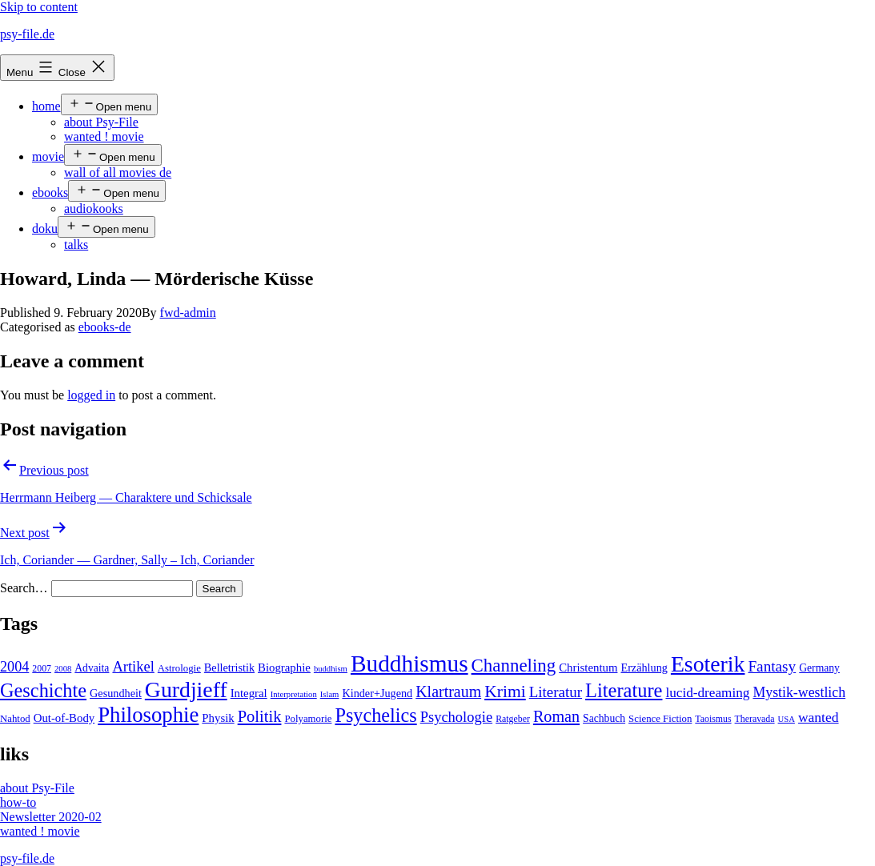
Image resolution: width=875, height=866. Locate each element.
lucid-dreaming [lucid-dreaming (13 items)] (707, 692)
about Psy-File (101, 122)
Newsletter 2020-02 (51, 817)
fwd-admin (188, 312)
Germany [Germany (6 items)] (819, 668)
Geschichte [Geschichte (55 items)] (43, 690)
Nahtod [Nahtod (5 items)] (15, 718)
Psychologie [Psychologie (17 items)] (456, 717)
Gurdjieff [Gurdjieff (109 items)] (186, 689)
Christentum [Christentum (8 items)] (588, 667)
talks (76, 244)
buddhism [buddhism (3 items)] (330, 668)
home (46, 106)
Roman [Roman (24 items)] (556, 716)
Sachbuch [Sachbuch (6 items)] (604, 718)
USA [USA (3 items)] (786, 719)
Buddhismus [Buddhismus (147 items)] (409, 663)
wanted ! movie (104, 136)
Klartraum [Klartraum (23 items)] (448, 691)
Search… (24, 588)
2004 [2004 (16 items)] (14, 667)
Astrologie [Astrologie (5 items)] (179, 668)
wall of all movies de (117, 172)
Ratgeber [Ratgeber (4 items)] (513, 718)
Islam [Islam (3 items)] (329, 694)
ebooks (50, 192)
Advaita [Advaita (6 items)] (91, 668)
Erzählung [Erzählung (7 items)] (643, 667)
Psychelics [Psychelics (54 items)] (375, 715)
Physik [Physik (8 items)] (218, 718)
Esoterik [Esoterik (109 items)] (708, 664)
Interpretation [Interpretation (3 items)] (294, 694)
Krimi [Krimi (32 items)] (505, 691)
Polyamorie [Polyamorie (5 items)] (307, 718)
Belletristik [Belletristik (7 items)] (229, 667)
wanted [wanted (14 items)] (818, 717)
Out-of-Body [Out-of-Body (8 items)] (64, 718)
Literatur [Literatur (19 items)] (555, 692)
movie (48, 156)
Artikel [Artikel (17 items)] (133, 667)
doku (45, 228)
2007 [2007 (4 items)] (41, 668)
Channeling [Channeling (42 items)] (514, 666)
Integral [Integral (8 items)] (249, 693)
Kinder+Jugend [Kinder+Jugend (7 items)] (377, 693)
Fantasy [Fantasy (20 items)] (772, 666)
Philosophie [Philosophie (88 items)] (148, 715)
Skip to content (39, 7)
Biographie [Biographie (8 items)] (284, 667)
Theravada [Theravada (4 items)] (755, 718)
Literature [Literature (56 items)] (623, 690)
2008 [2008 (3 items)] (62, 668)
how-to (18, 802)
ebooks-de (104, 327)
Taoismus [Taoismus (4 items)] (713, 718)
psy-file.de (27, 34)
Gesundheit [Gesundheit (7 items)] (116, 693)
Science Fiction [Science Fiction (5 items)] (660, 718)
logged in (91, 395)
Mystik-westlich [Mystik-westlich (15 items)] (799, 692)
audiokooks (93, 208)
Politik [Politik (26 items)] (260, 716)
